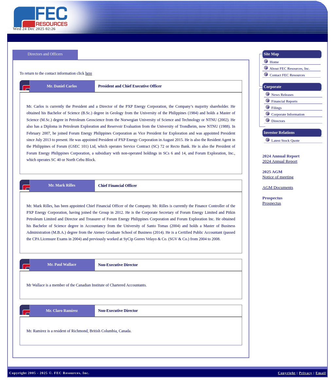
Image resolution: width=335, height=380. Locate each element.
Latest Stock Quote (286, 140)
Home (274, 62)
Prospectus (271, 203)
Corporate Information (288, 114)
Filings (277, 108)
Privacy (305, 373)
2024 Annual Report (279, 161)
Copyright (287, 373)
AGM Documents (277, 187)
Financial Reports (284, 101)
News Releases (283, 95)
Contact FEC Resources (287, 75)
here (88, 73)
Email (321, 373)
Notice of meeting (277, 176)
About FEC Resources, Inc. (290, 68)
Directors (278, 121)
